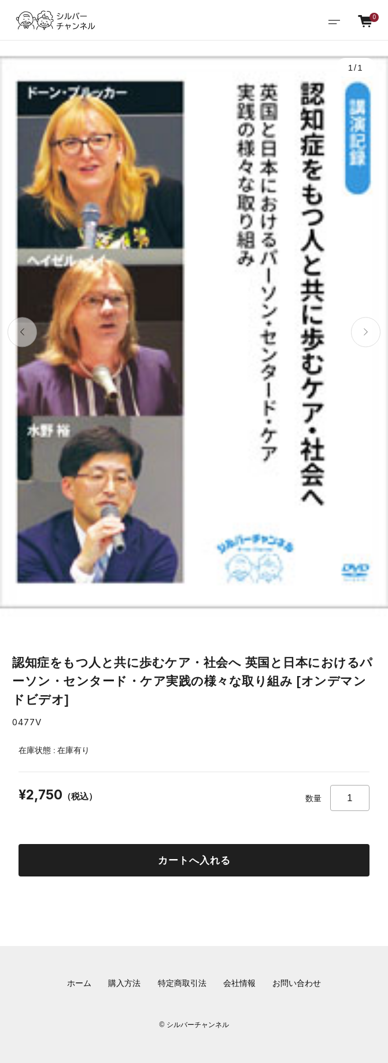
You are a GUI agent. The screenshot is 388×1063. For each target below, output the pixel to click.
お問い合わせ (296, 983)
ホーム (79, 983)
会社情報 (239, 983)
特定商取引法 (182, 983)
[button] (22, 332)
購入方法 (124, 983)
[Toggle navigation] (334, 20)
